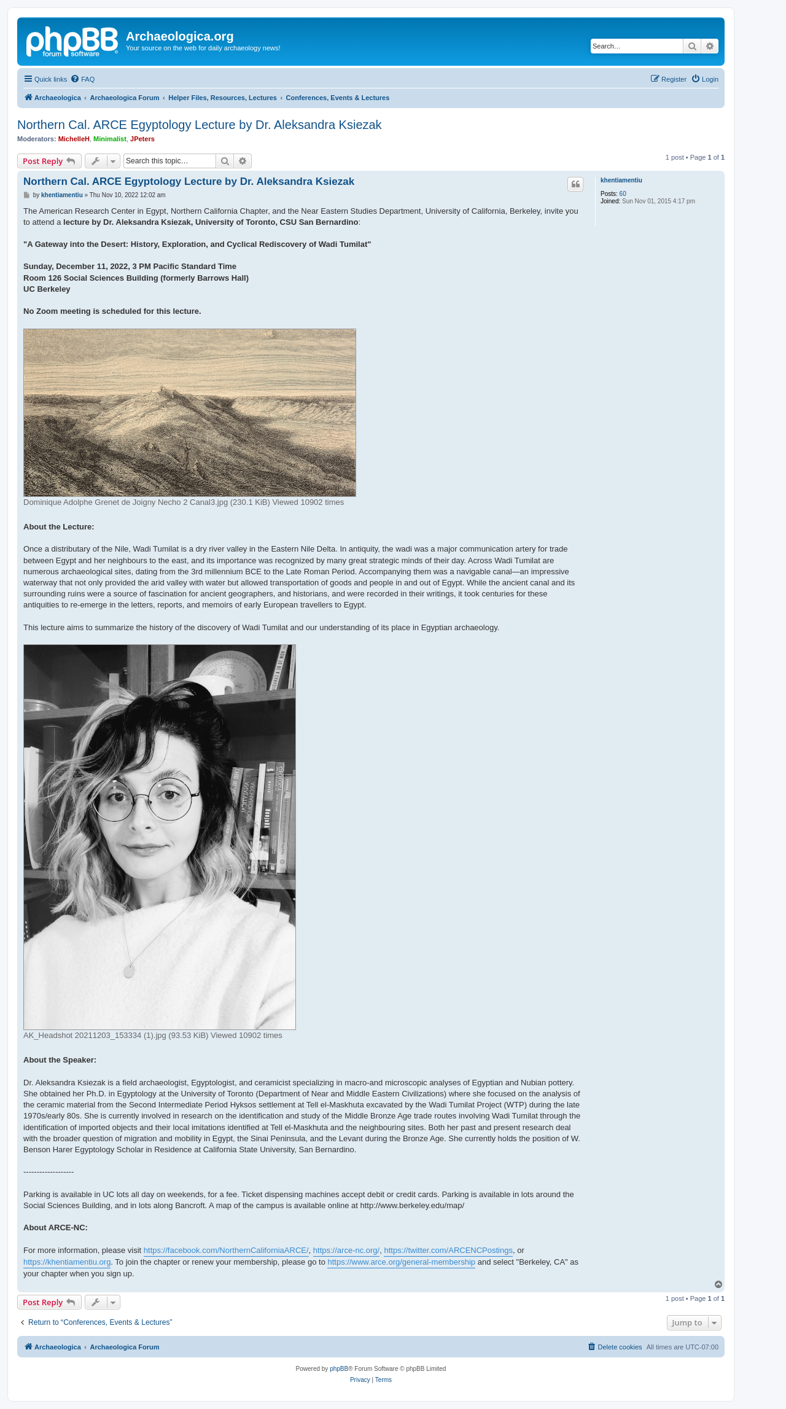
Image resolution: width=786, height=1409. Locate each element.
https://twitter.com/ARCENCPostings (448, 1250)
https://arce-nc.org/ (346, 1250)
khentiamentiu (621, 180)
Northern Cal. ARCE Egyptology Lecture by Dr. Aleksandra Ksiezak (199, 124)
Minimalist (109, 138)
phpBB (339, 1368)
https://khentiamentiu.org (67, 1262)
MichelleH (74, 138)
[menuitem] (82, 79)
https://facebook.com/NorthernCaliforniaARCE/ (226, 1250)
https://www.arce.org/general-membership (401, 1262)
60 (623, 193)
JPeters (142, 138)
